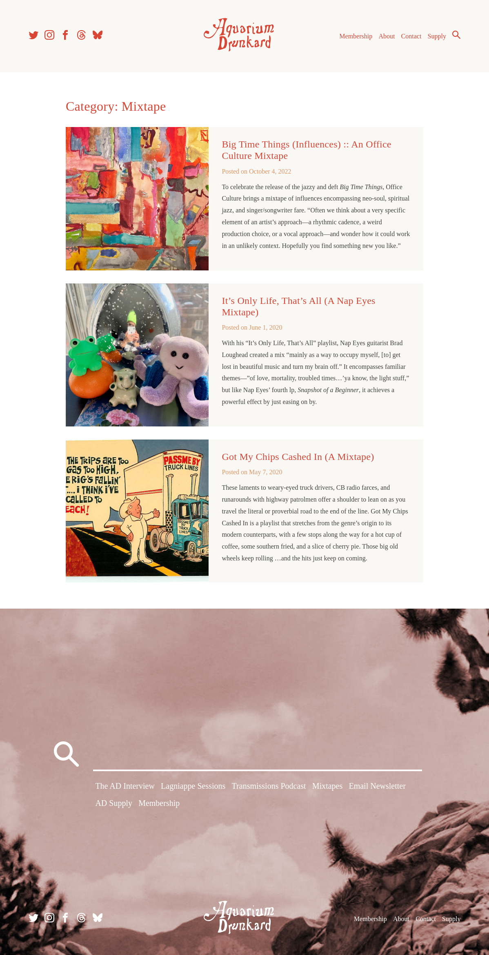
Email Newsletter (377, 785)
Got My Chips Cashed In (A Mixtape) (298, 456)
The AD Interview (125, 785)
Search (456, 35)
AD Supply (113, 803)
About (386, 36)
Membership (355, 36)
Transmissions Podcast (269, 785)
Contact (411, 36)
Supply (437, 36)
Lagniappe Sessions (193, 785)
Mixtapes (327, 785)
